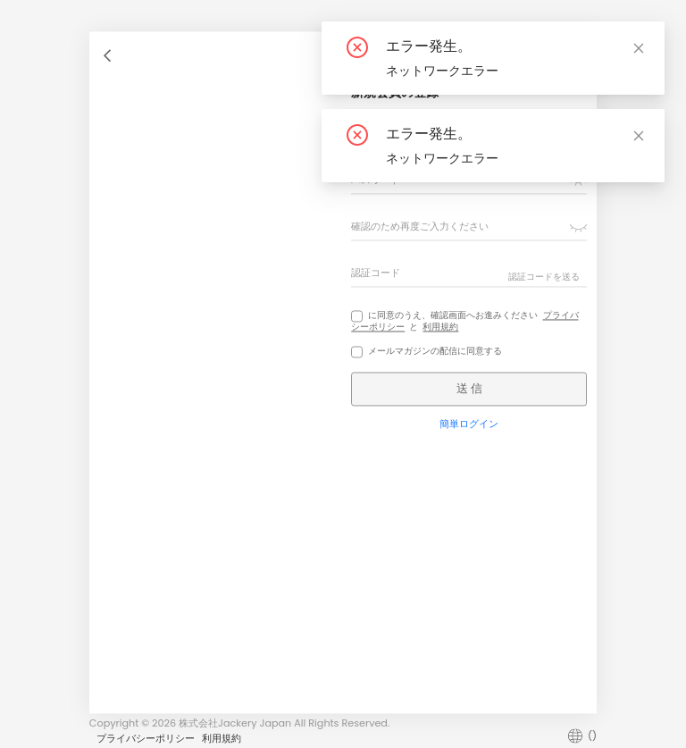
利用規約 (440, 326)
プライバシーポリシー (145, 739)
